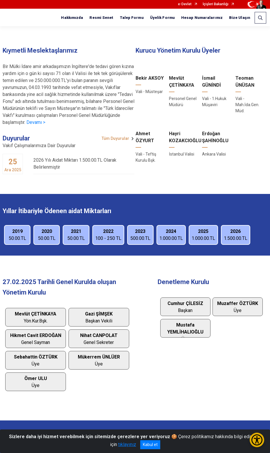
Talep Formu (132, 17)
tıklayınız (127, 444)
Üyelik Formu (162, 17)
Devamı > (35, 122)
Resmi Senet (101, 17)
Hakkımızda (72, 17)
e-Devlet (185, 4)
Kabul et (150, 444)
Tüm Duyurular (115, 138)
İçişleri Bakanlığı (215, 4)
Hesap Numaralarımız (202, 17)
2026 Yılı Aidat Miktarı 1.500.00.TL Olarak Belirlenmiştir (83, 163)
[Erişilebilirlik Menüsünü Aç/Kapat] (257, 440)
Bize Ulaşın (239, 17)
